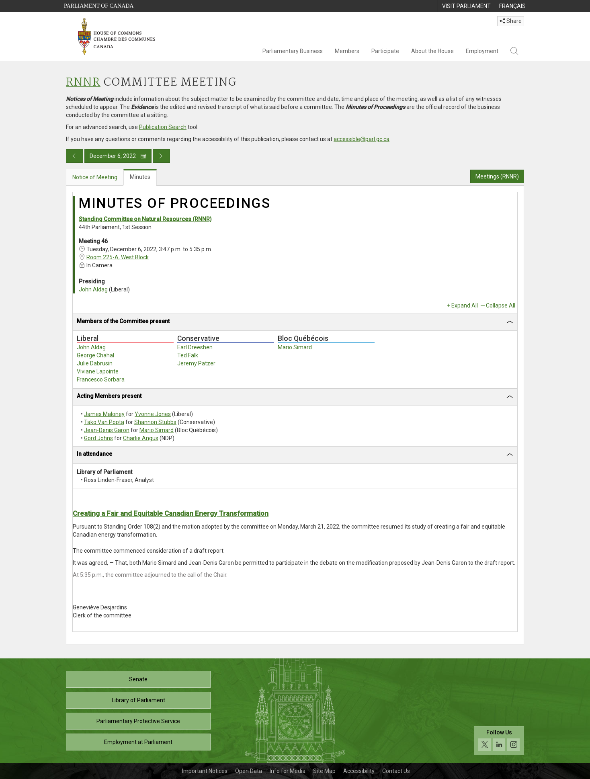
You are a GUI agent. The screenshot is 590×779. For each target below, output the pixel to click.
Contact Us (396, 771)
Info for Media (287, 771)
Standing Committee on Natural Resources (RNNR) (145, 219)
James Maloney (104, 414)
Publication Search (162, 127)
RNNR (83, 83)
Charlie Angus (140, 438)
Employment (482, 51)
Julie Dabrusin (95, 363)
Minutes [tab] (140, 177)
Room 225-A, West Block (117, 257)
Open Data (248, 771)
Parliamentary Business (292, 51)
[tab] (295, 322)
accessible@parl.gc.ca (361, 139)
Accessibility (359, 771)
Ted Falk (187, 355)
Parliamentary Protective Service (138, 721)
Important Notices (204, 771)
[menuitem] (466, 6)
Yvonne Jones (153, 414)
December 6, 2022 (118, 156)
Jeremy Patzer (196, 363)
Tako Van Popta (104, 422)
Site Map (324, 771)
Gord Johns (98, 438)
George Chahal (95, 355)
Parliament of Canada (98, 6)
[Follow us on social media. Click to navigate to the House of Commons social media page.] (499, 740)
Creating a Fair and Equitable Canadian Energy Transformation (170, 513)
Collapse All (500, 305)
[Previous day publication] (74, 156)
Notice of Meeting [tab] (94, 177)
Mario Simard (295, 347)
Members (347, 51)
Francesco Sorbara (101, 379)
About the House (432, 51)
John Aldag (93, 289)
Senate (138, 679)
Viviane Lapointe (98, 371)
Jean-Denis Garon (106, 430)
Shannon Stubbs (155, 422)
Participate (385, 51)
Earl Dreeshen (195, 347)
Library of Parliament (138, 700)
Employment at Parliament (138, 742)
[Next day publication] (161, 156)
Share (511, 21)
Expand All (464, 305)
